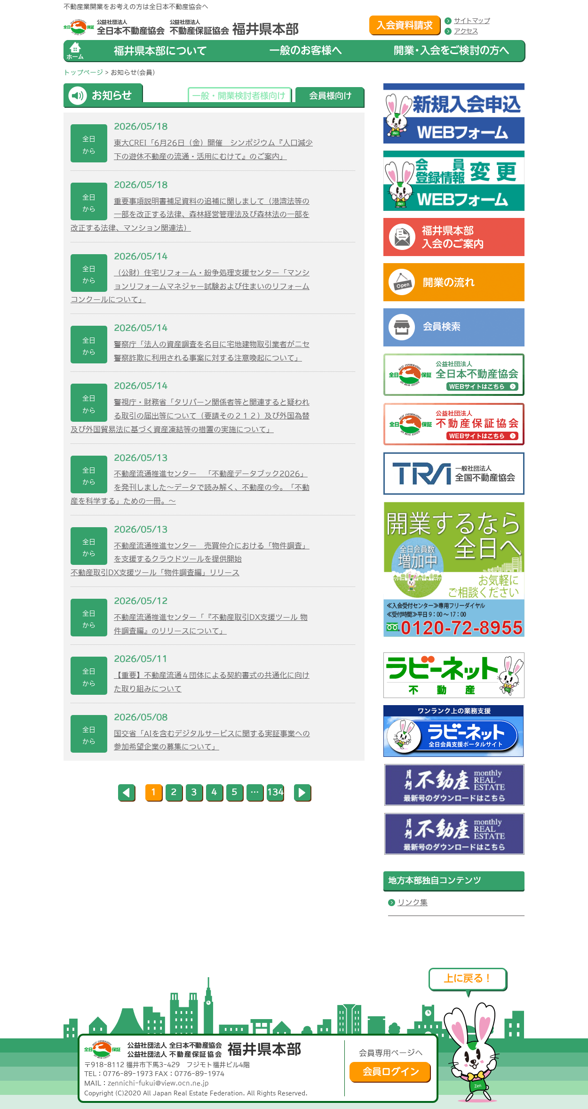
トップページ (83, 72)
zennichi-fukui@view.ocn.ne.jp (158, 1083)
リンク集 (412, 902)
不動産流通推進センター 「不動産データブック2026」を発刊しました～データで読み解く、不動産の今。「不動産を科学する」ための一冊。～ (190, 487)
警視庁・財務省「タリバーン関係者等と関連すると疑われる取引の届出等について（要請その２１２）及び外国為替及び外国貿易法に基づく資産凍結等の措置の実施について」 (190, 415)
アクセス (465, 31)
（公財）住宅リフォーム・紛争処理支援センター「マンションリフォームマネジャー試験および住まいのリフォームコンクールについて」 (190, 286)
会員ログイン (390, 1072)
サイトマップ (472, 20)
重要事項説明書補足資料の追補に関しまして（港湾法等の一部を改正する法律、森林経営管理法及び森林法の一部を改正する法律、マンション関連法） (190, 214)
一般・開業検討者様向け (240, 97)
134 (275, 792)
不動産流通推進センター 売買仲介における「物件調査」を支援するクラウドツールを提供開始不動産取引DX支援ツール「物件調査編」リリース (190, 559)
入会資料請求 (405, 25)
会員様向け (330, 97)
